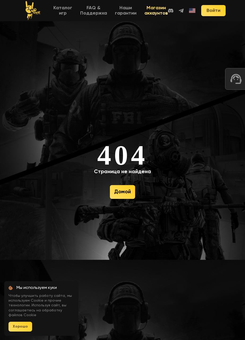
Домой (122, 192)
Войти (213, 10)
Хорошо (20, 326)
